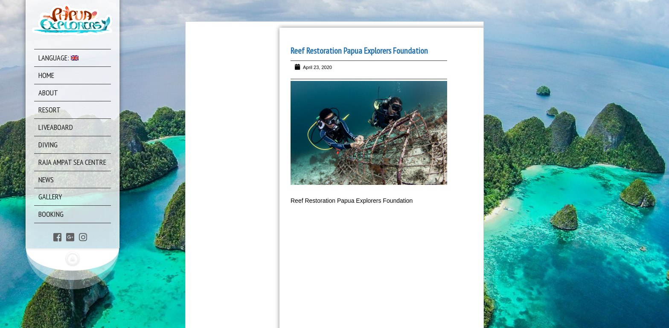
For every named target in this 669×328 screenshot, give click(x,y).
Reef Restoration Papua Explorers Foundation (359, 50)
